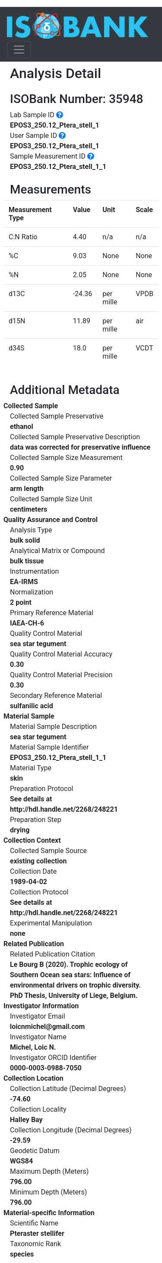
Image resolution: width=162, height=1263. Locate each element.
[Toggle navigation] (19, 49)
